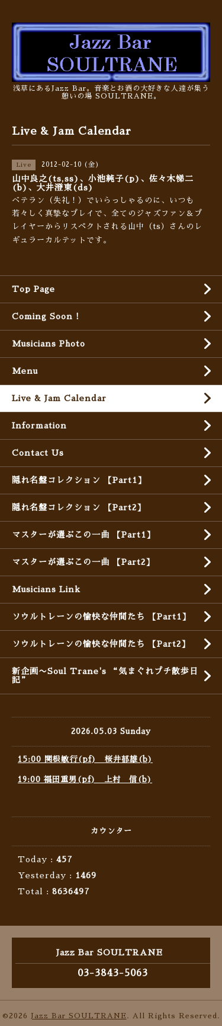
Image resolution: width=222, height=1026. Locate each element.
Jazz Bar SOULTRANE (79, 1015)
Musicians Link (46, 589)
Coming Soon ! (45, 316)
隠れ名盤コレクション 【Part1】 (79, 480)
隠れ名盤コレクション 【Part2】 (79, 507)
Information (39, 425)
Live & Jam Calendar (59, 398)
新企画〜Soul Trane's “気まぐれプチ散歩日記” (105, 675)
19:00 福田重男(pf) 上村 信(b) (85, 779)
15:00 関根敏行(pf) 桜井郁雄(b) (85, 759)
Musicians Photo (48, 343)
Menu (25, 371)
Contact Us (38, 453)
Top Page (33, 289)
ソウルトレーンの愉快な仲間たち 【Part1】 (101, 616)
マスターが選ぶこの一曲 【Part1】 (83, 535)
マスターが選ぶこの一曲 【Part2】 (83, 562)
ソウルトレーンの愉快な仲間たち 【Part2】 (101, 644)
